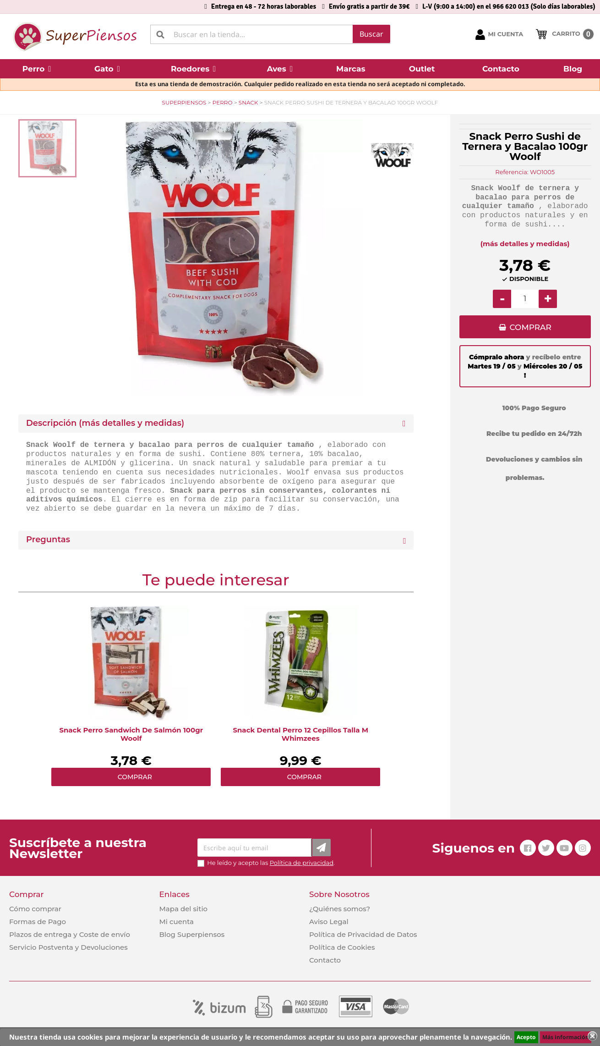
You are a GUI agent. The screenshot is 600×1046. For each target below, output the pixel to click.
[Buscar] (270, 34)
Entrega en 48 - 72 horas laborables (263, 6)
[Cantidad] (525, 299)
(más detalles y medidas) (525, 243)
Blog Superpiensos (191, 934)
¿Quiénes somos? (339, 908)
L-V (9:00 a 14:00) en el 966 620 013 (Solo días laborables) (508, 6)
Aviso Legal (329, 921)
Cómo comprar (35, 908)
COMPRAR (530, 327)
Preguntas (48, 540)
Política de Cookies (342, 947)
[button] (36, 68)
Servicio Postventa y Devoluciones (68, 947)
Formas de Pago (37, 921)
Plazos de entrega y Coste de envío (69, 934)
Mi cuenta (176, 921)
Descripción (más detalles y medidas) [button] (105, 423)
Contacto (325, 960)
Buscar (371, 34)
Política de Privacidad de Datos (363, 934)
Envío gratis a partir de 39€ (369, 6)
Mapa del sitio (183, 908)
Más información (565, 1037)
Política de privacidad (301, 862)
